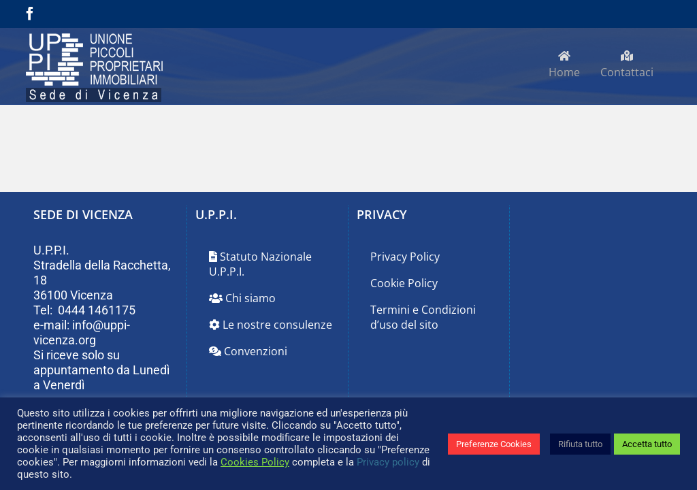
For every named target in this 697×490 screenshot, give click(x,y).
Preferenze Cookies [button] (494, 444)
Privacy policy (388, 462)
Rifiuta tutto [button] (580, 444)
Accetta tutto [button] (647, 444)
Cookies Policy (255, 462)
